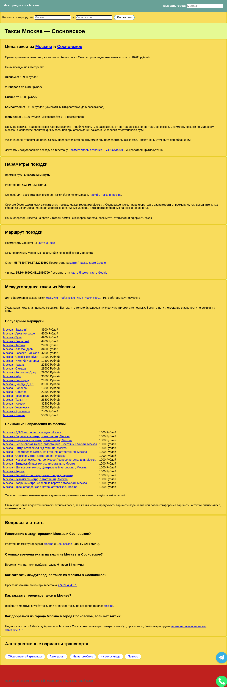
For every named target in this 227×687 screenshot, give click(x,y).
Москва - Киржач (14, 345)
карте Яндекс (46, 242)
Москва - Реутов (13, 471)
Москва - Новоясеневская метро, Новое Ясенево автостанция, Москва (49, 459)
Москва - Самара (14, 368)
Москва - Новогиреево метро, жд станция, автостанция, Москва (45, 451)
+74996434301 (67, 585)
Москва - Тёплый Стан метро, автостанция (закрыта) (38, 475)
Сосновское (69, 46)
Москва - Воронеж (15, 388)
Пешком (133, 656)
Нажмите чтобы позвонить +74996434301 (95, 149)
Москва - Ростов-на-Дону (19, 372)
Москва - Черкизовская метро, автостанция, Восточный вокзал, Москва (50, 444)
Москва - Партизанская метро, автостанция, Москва (37, 440)
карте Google (97, 262)
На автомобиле (83, 656)
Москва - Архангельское (19, 333)
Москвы (43, 46)
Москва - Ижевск (14, 403)
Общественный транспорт (25, 656)
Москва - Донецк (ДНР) (18, 384)
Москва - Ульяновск (16, 407)
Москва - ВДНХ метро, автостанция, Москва (32, 432)
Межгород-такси (15, 5)
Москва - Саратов (14, 391)
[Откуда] (52, 17)
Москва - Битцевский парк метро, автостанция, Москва (39, 463)
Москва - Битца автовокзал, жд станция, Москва (35, 448)
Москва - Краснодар (16, 395)
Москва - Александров (18, 349)
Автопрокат (57, 656)
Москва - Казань (13, 364)
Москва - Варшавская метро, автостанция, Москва (36, 436)
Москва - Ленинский (16, 341)
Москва (34, 5)
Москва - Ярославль (16, 411)
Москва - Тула (12, 337)
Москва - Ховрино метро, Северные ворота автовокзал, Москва (45, 483)
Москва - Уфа (12, 376)
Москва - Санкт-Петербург (20, 356)
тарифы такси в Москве (105, 194)
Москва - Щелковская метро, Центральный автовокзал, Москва (44, 467)
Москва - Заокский (15, 329)
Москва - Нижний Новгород (21, 360)
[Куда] (94, 17)
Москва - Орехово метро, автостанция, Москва (34, 455)
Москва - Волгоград (16, 380)
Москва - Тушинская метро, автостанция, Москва (35, 479)
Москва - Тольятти (15, 399)
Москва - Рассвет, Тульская (21, 352)
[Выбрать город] (205, 6)
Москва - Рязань (14, 415)
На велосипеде (110, 656)
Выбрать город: (174, 5)
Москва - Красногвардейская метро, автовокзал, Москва (40, 486)
